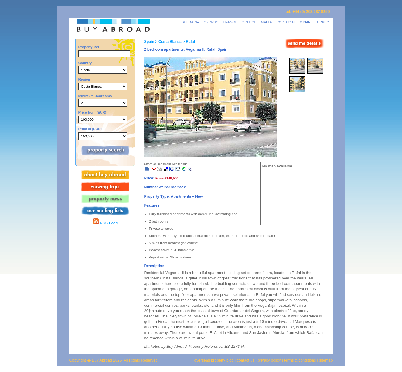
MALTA (266, 22)
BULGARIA (190, 22)
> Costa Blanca (168, 42)
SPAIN (305, 22)
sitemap (325, 360)
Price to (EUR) (90, 129)
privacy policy (269, 360)
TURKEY (322, 22)
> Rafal (188, 42)
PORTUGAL (286, 22)
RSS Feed (105, 223)
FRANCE (230, 22)
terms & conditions (300, 360)
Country (85, 63)
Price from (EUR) (92, 112)
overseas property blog (214, 360)
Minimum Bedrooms (95, 96)
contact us (245, 360)
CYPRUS (211, 22)
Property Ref (88, 47)
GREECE (249, 22)
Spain (149, 42)
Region (84, 79)
